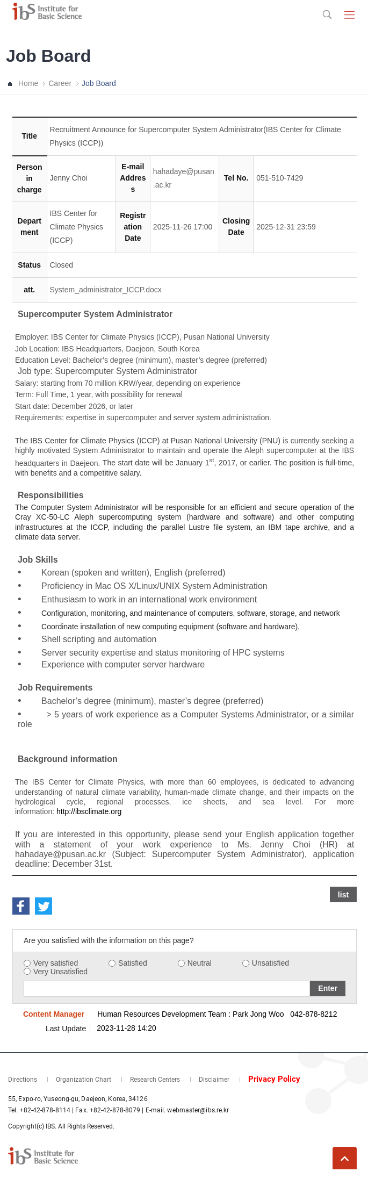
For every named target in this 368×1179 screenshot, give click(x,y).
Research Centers (155, 1079)
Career (59, 83)
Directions (22, 1079)
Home (28, 83)
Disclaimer (214, 1079)
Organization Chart (83, 1079)
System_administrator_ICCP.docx (106, 289)
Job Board (99, 83)
